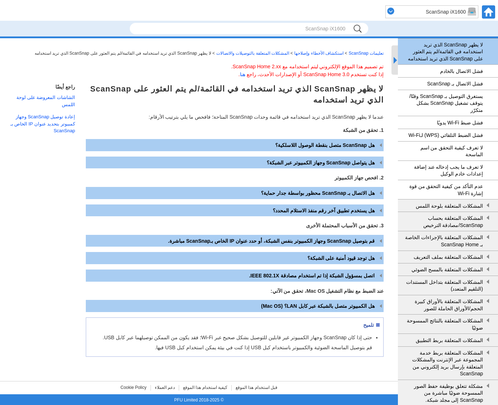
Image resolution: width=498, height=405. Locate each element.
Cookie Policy (133, 387)
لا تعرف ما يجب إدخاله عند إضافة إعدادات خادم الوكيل (448, 170)
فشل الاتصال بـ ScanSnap (455, 84)
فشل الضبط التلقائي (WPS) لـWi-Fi (446, 135)
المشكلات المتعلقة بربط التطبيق (449, 340)
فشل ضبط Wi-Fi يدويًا (460, 122)
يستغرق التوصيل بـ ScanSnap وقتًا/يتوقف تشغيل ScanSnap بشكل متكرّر (446, 103)
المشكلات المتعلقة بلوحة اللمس (449, 206)
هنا (242, 74)
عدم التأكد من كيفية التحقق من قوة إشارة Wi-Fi (446, 189)
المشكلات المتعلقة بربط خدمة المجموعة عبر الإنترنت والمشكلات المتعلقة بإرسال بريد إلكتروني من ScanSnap (447, 363)
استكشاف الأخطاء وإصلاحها (319, 53)
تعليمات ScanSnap (366, 53)
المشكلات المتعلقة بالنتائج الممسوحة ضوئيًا (445, 324)
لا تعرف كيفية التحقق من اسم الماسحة (451, 151)
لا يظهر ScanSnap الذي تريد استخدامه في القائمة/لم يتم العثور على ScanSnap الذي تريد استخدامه (445, 51)
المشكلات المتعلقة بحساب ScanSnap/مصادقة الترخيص (453, 221)
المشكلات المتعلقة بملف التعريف (448, 257)
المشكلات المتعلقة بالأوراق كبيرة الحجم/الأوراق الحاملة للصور (449, 304)
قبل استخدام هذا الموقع (256, 387)
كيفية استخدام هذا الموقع (205, 387)
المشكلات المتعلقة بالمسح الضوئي (447, 269)
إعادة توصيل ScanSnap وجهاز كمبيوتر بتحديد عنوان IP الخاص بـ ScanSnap (42, 123)
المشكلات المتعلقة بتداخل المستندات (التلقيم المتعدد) (444, 285)
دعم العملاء (165, 387)
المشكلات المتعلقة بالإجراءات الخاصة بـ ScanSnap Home (444, 240)
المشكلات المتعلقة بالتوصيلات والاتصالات (252, 53)
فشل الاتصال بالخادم (461, 71)
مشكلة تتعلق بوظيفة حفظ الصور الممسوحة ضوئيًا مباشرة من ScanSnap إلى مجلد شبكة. (448, 393)
